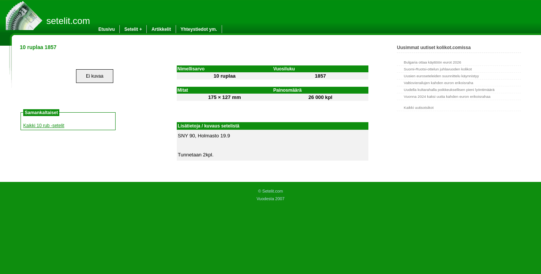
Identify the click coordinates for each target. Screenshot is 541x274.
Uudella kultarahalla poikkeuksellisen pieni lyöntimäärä (449, 90)
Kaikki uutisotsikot (418, 107)
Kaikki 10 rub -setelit (43, 125)
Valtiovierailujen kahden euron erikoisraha (438, 83)
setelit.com (68, 21)
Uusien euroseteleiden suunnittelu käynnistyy (441, 76)
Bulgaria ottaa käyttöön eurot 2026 (432, 62)
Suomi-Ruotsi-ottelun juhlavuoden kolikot (438, 69)
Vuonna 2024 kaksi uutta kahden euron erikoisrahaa (447, 96)
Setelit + (133, 29)
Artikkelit (161, 29)
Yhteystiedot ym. (199, 29)
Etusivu (106, 29)
